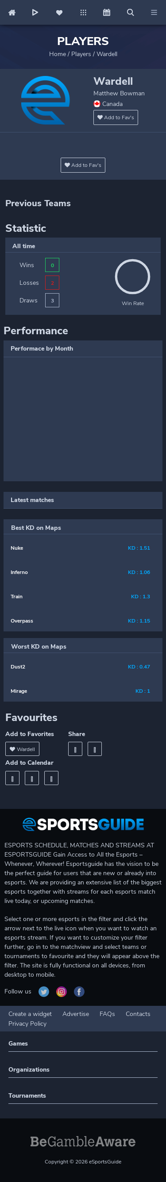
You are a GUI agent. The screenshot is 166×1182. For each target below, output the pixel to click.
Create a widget (30, 1014)
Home (57, 54)
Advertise (75, 1014)
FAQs (107, 1014)
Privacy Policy (27, 1024)
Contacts (138, 1014)
